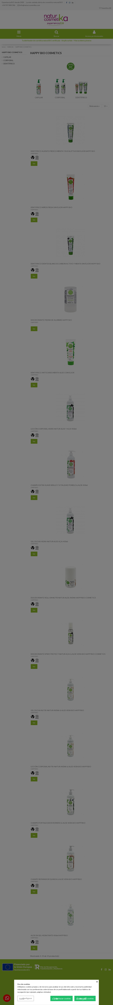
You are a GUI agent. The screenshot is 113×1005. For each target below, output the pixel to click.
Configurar (25, 998)
